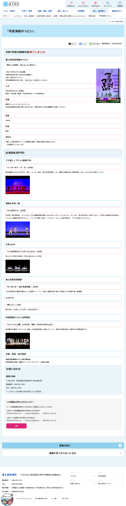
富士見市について (104, 483)
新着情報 (120, 6)
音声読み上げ (71, 6)
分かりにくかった (49, 413)
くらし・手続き (9, 11)
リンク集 (53, 498)
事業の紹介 (92, 16)
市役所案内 (102, 476)
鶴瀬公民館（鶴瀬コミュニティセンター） (73, 16)
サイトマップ (108, 6)
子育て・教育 (27, 11)
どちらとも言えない (32, 413)
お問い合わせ (75, 483)
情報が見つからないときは (62, 453)
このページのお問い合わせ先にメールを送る (25, 391)
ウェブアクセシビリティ (24, 498)
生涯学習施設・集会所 (44, 16)
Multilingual (96, 6)
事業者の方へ (117, 11)
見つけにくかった (49, 420)
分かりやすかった (14, 413)
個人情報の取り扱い (41, 498)
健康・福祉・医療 (45, 11)
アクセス (73, 476)
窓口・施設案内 (99, 11)
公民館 (55, 16)
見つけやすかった (14, 420)
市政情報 (81, 11)
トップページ (18, 16)
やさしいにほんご (83, 6)
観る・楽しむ (63, 11)
